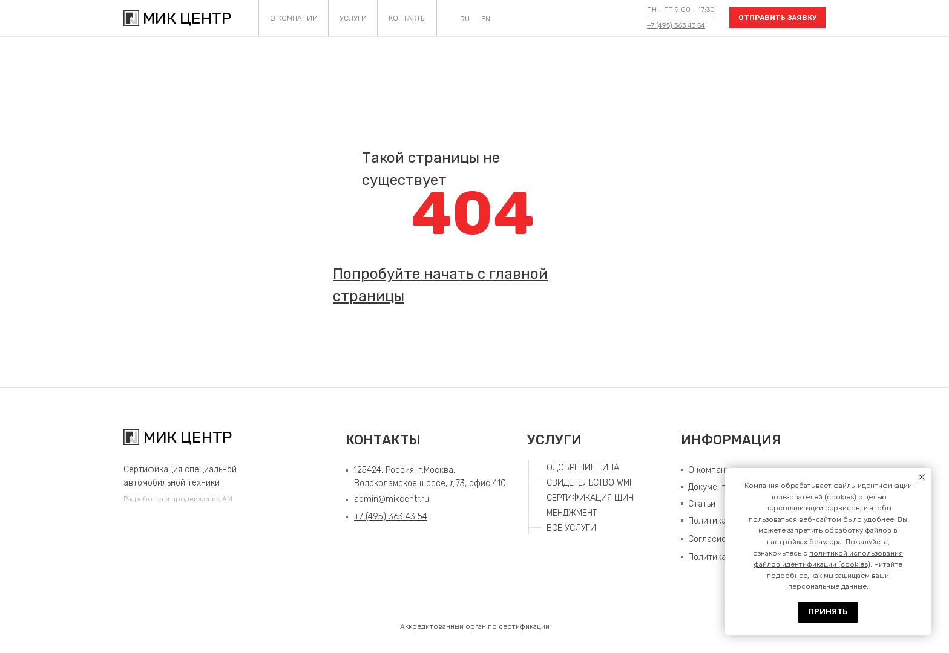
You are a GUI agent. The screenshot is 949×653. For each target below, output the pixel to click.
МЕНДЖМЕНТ (572, 513)
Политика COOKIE (723, 557)
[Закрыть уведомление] (922, 477)
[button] (777, 17)
